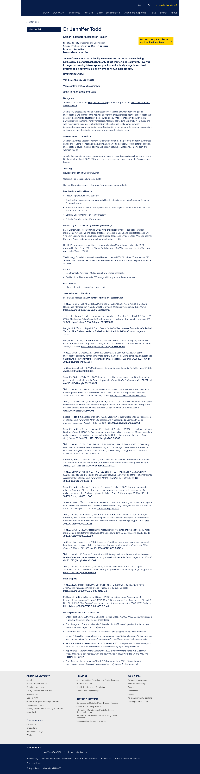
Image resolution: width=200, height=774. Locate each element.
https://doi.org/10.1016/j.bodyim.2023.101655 (103, 346)
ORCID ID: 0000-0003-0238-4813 (79, 92)
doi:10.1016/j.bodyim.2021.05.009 (104, 438)
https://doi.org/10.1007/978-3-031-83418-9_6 (85, 591)
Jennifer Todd (35, 29)
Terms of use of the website (127, 758)
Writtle (30, 735)
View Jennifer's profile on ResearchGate (81, 86)
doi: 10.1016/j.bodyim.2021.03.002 (98, 466)
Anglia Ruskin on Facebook (28, 752)
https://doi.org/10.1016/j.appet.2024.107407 (92, 322)
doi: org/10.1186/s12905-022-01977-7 (128, 395)
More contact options (76, 752)
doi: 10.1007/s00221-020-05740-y (106, 548)
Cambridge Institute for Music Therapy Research (98, 703)
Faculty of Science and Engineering (88, 43)
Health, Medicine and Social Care (91, 687)
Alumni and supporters (135, 13)
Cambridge (79, 49)
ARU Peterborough (35, 731)
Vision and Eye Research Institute (91, 721)
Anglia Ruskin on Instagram (32, 752)
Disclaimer (67, 758)
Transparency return (35, 705)
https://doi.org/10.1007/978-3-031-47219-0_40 (86, 606)
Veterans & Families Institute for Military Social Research (97, 717)
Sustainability (32, 694)
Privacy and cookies (50, 758)
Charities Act (106, 758)
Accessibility (32, 758)
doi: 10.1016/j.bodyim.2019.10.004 (79, 560)
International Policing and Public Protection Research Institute (95, 711)
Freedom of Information (86, 758)
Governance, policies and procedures (43, 701)
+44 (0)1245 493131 (52, 752)
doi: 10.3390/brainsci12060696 (78, 371)
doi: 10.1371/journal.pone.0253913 (124, 423)
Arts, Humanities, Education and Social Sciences (97, 680)
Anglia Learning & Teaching (140, 698)
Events (163, 13)
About (174, 13)
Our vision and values (36, 687)
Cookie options (34, 763)
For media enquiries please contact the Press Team (154, 41)
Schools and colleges (137, 684)
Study (46, 13)
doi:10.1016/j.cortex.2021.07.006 (78, 411)
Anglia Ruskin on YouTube (39, 752)
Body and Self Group (98, 102)
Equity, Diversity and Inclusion (40, 691)
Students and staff (166, 5)
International (74, 13)
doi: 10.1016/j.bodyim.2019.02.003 (79, 572)
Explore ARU (32, 698)
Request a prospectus (137, 680)
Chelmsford (32, 728)
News (153, 13)
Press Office (133, 691)
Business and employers (108, 13)
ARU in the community (37, 684)
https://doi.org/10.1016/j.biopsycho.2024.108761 (86, 310)
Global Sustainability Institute (89, 706)
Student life (58, 13)
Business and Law (84, 684)
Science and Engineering (87, 691)
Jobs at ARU (32, 712)
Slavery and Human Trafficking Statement (45, 708)
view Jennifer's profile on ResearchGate (104, 298)
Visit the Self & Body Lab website (78, 80)
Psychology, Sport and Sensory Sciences (89, 46)
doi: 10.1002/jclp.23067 (108, 508)
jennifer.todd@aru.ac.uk (74, 74)
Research (88, 13)
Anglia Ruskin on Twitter (36, 752)
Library (131, 694)
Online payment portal (138, 701)
